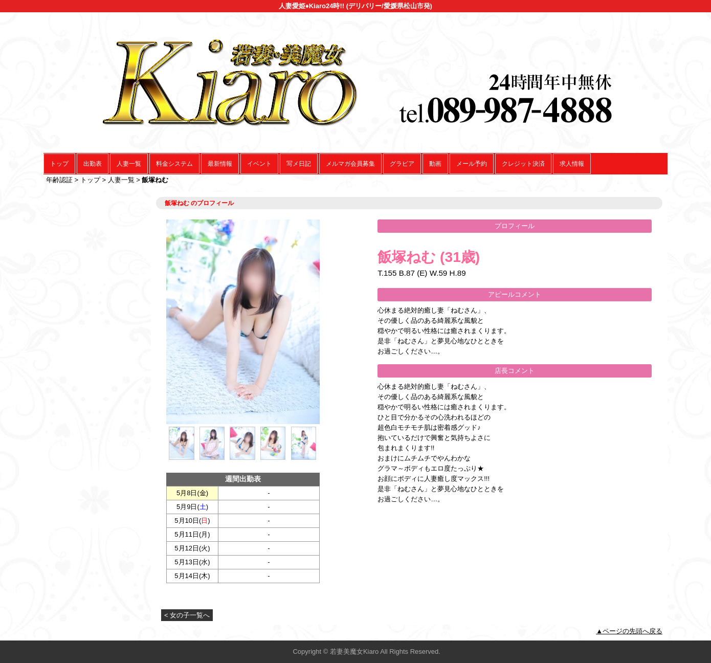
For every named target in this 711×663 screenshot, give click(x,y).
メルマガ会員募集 (350, 163)
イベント (259, 163)
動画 (435, 163)
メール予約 (471, 163)
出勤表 (92, 163)
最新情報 (220, 163)
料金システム (174, 163)
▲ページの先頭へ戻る (629, 631)
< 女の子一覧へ (187, 615)
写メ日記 (298, 163)
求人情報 (572, 163)
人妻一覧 (129, 163)
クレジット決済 (523, 163)
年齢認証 (59, 180)
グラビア (402, 163)
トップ (59, 163)
